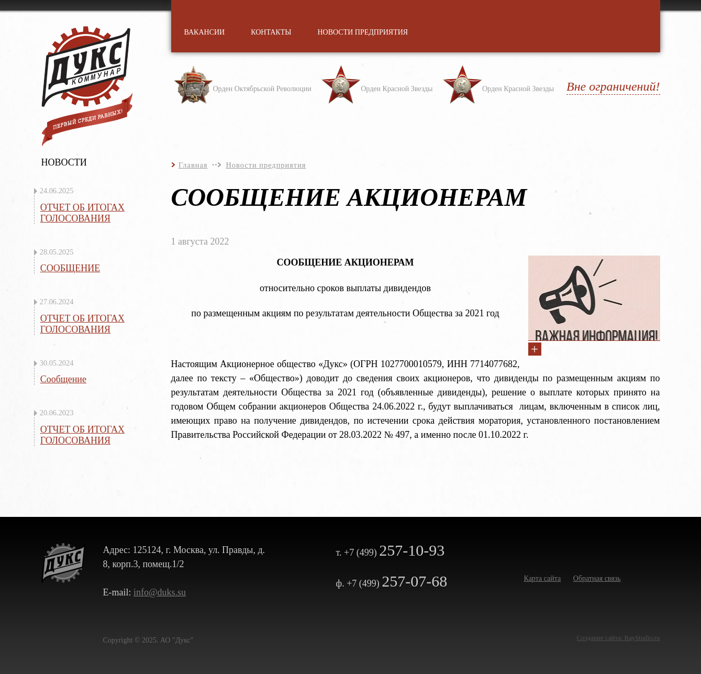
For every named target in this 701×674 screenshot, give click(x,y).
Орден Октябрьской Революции (262, 89)
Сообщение (63, 379)
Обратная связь (597, 578)
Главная (193, 165)
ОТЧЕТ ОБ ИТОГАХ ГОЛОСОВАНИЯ (82, 213)
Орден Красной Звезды (396, 89)
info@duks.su (159, 592)
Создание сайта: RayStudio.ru (618, 638)
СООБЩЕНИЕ (70, 268)
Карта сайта (542, 578)
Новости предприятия (266, 165)
